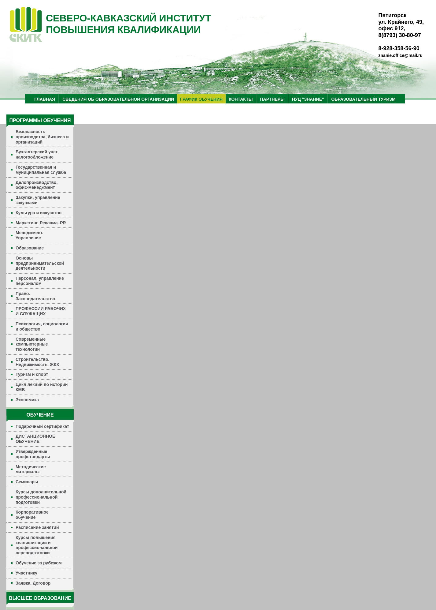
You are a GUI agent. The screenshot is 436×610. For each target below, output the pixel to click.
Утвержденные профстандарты (33, 454)
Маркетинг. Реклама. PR (41, 222)
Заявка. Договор (33, 583)
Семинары (27, 481)
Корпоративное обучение (32, 515)
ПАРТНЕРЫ (272, 99)
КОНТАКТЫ (241, 99)
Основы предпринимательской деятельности (40, 263)
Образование (30, 247)
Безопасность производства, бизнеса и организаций (42, 136)
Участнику (26, 573)
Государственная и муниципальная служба (41, 170)
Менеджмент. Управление (29, 235)
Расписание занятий (37, 527)
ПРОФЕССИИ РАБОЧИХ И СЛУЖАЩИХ (41, 311)
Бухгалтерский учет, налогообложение (37, 154)
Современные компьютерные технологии (32, 344)
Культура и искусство (38, 212)
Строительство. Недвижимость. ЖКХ (37, 362)
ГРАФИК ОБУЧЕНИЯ (201, 99)
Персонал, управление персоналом (40, 281)
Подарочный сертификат (42, 426)
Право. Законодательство (35, 296)
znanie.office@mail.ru (401, 55)
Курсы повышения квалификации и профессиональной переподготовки (36, 545)
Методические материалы (31, 469)
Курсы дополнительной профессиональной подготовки (41, 497)
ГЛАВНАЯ (44, 99)
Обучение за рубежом (39, 562)
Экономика (27, 399)
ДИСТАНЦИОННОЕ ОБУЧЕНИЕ (35, 439)
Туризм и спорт (32, 374)
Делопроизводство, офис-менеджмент (36, 185)
